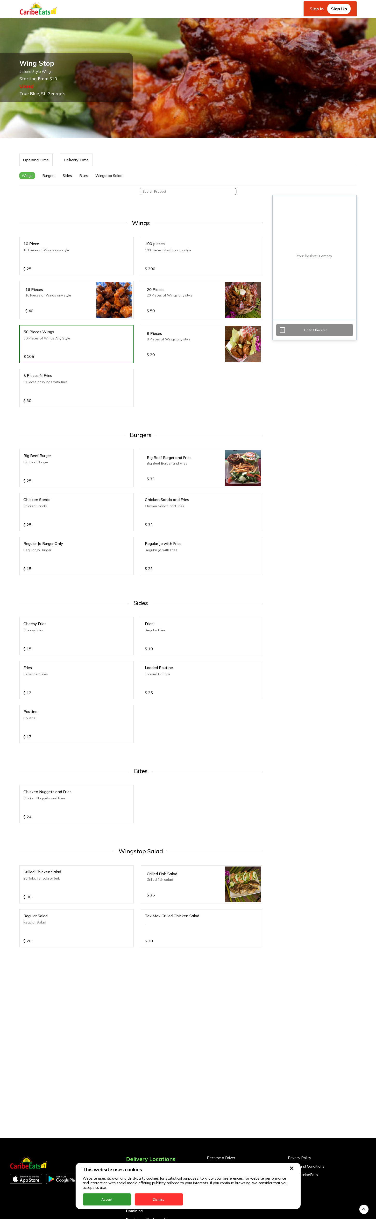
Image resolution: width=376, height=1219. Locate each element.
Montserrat (136, 1153)
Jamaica (133, 1144)
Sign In (317, 9)
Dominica (134, 1110)
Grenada (134, 1127)
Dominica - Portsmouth (147, 1119)
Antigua (133, 1077)
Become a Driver (221, 1057)
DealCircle (135, 1102)
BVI (129, 1085)
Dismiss (158, 1199)
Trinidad (134, 1212)
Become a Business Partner (230, 1066)
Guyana (133, 1136)
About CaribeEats (303, 1074)
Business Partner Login (226, 1074)
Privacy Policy (299, 1057)
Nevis (131, 1161)
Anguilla (133, 1068)
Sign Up (339, 9)
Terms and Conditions (306, 1066)
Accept (106, 1199)
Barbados (135, 1094)
